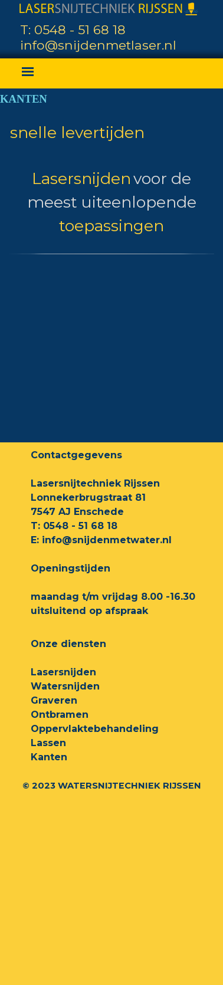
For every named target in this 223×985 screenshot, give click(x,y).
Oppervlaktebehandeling (95, 728)
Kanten (49, 757)
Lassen (48, 742)
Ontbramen (59, 714)
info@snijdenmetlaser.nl (98, 44)
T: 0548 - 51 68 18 (73, 29)
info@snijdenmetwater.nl (107, 540)
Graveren (54, 700)
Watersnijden (65, 686)
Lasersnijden (63, 672)
